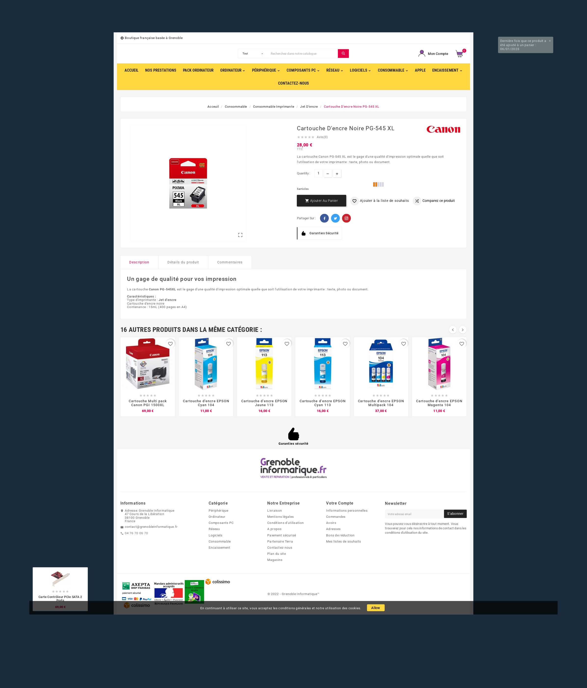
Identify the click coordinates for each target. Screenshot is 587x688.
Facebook (324, 218)
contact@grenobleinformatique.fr (151, 527)
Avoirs (331, 522)
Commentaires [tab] (230, 262)
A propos (274, 529)
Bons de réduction (340, 535)
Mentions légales (280, 516)
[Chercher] (303, 53)
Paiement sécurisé (281, 535)
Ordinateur (217, 516)
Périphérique (219, 510)
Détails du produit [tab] (183, 262)
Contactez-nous (279, 547)
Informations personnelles (346, 510)
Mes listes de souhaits (343, 541)
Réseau (214, 529)
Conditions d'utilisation (285, 522)
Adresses (333, 529)
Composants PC (221, 522)
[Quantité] (319, 173)
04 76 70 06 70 (136, 533)
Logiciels (216, 535)
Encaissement (219, 547)
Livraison (274, 510)
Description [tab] (139, 262)
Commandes (335, 516)
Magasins (274, 560)
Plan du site (276, 553)
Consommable (220, 541)
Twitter (335, 218)
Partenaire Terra (280, 541)
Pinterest (346, 218)
